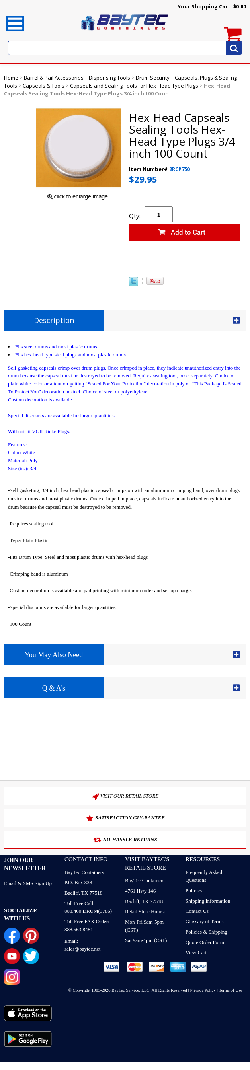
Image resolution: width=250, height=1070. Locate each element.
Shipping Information (208, 901)
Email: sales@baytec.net (82, 945)
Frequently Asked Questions (204, 876)
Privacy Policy (203, 990)
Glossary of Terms (205, 921)
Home (11, 77)
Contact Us (197, 911)
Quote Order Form (205, 942)
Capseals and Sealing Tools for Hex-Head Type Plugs (134, 85)
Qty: (135, 216)
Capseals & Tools (43, 85)
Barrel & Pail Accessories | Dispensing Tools (77, 77)
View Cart (196, 952)
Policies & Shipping (206, 932)
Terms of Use (230, 990)
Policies (194, 890)
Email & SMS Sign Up (28, 883)
